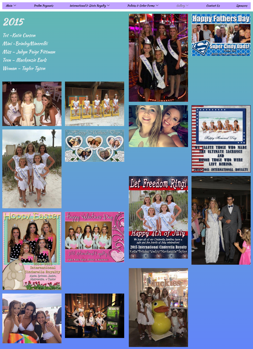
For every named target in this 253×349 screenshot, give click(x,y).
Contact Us (213, 5)
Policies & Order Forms (142, 5)
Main (11, 5)
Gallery (182, 5)
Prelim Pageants (43, 5)
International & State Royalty (90, 5)
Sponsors (241, 5)
